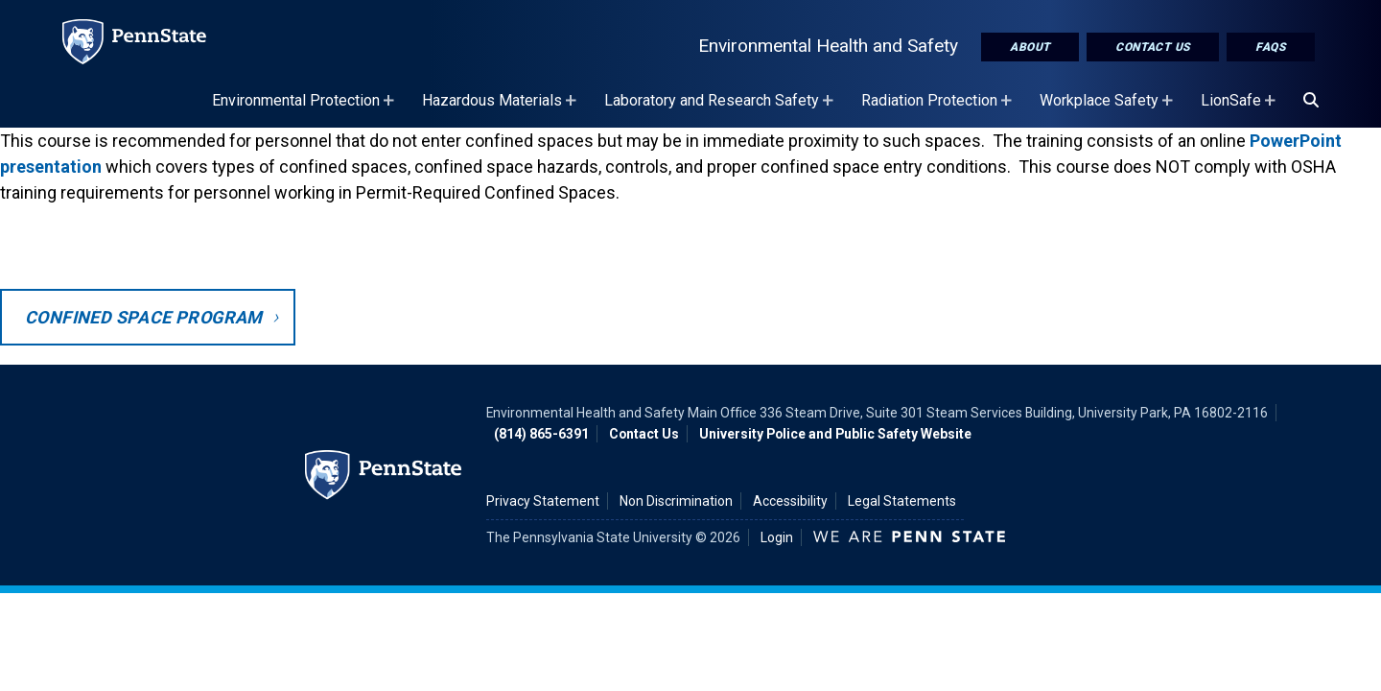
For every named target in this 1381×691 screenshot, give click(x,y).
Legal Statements (902, 501)
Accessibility (790, 501)
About (1030, 47)
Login (777, 537)
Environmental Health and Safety (828, 46)
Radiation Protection (939, 109)
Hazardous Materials (501, 109)
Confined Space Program (144, 317)
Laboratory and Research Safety (721, 109)
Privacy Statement (542, 501)
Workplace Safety (1109, 109)
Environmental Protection (305, 109)
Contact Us (1152, 47)
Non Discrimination (676, 501)
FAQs (1270, 47)
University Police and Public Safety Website (835, 433)
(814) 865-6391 (541, 433)
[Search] (1311, 101)
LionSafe (1240, 109)
